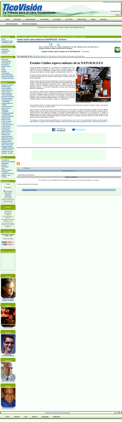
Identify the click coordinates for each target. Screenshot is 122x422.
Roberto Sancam (7, 139)
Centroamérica (6, 61)
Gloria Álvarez (6, 108)
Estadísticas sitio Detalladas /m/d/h (7, 41)
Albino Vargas (6, 86)
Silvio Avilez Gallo (7, 145)
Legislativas (6, 51)
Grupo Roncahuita (7, 116)
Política (4, 177)
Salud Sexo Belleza (8, 76)
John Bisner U (6, 123)
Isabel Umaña (6, 118)
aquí (11, 201)
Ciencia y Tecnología (8, 161)
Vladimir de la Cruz (8, 151)
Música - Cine (6, 175)
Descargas (5, 166)
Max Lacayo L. (6, 133)
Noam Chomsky (7, 136)
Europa (4, 71)
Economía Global (7, 75)
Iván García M (6, 119)
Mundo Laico (6, 134)
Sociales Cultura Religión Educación (7, 147)
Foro (3, 168)
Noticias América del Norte (36, 37)
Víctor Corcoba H (7, 149)
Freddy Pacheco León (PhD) (6, 100)
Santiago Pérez (6, 141)
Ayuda (118, 2)
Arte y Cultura (6, 92)
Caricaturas (5, 160)
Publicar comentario (71, 177)
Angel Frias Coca (7, 90)
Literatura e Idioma (8, 173)
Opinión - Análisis (7, 153)
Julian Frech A (6, 128)
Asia (3, 68)
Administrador (72, 170)
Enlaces (4, 165)
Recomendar (66, 412)
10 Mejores (5, 172)
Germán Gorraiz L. (7, 106)
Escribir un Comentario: (30, 190)
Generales (5, 49)
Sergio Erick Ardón (8, 143)
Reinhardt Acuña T (8, 138)
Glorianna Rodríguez (5, 110)
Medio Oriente (6, 66)
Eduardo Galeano (7, 98)
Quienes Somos (7, 170)
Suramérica (5, 64)
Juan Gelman (6, 126)
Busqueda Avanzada (115, 11)
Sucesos (5, 53)
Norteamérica (6, 63)
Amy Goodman (6, 88)
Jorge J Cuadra (7, 121)
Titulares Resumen (8, 78)
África (4, 69)
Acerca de (106, 2)
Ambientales (6, 73)
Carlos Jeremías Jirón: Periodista (6, 94)
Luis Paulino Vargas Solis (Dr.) (6, 130)
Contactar (113, 2)
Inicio (4, 39)
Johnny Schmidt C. (8, 124)
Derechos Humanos (8, 96)
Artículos (24, 37)
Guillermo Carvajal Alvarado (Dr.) (7, 113)
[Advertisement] (29, 32)
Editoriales (5, 163)
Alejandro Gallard (7, 85)
